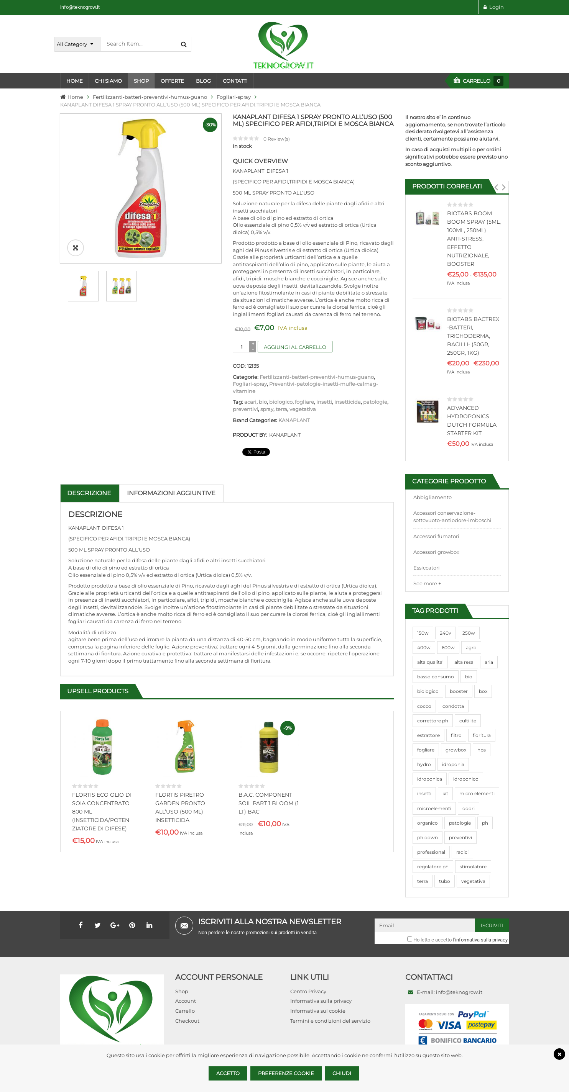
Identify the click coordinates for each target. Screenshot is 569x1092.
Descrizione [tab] (89, 493)
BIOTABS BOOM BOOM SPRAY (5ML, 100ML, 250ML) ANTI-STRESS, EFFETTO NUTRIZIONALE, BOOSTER (474, 238)
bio (263, 402)
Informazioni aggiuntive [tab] (171, 493)
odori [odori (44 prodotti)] (468, 808)
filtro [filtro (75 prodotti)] (456, 735)
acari (250, 402)
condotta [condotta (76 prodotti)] (453, 706)
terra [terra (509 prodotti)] (422, 881)
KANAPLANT (294, 420)
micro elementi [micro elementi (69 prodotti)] (477, 793)
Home (75, 97)
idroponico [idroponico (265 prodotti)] (466, 779)
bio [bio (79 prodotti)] (468, 676)
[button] (496, 187)
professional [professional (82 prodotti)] (431, 852)
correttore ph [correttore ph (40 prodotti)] (432, 721)
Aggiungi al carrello (295, 347)
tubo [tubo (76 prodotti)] (444, 881)
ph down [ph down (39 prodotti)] (427, 837)
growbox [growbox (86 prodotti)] (456, 750)
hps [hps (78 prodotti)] (481, 750)
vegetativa (302, 409)
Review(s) (276, 139)
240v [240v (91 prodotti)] (445, 633)
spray (266, 409)
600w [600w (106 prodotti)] (448, 647)
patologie (375, 402)
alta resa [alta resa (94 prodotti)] (464, 662)
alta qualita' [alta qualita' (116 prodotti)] (430, 662)
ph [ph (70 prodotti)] (485, 823)
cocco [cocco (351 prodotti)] (424, 706)
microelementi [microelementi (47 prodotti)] (434, 808)
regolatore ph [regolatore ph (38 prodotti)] (433, 866)
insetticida (347, 402)
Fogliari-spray (234, 97)
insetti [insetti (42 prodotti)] (424, 793)
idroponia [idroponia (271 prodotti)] (453, 764)
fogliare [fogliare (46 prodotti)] (425, 750)
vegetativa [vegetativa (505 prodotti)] (473, 881)
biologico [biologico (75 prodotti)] (428, 691)
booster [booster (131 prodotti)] (459, 691)
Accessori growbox (436, 552)
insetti (324, 402)
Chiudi (341, 1073)
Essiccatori (426, 568)
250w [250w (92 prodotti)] (468, 633)
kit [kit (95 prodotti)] (445, 793)
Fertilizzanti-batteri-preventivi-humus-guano (150, 97)
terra (281, 409)
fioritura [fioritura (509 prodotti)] (482, 735)
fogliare (304, 402)
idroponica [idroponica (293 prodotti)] (429, 779)
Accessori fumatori (436, 536)
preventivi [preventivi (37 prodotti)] (460, 837)
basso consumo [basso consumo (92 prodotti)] (435, 676)
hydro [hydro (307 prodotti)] (424, 764)
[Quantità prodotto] (242, 346)
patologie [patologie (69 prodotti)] (460, 823)
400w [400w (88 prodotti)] (424, 647)
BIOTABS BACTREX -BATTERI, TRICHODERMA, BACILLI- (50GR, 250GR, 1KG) (473, 336)
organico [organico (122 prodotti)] (427, 823)
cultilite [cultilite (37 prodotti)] (467, 721)
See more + (427, 583)
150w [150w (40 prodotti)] (423, 633)
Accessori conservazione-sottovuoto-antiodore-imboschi (452, 516)
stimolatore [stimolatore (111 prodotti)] (473, 866)
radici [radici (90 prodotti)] (462, 852)
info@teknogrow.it (80, 7)
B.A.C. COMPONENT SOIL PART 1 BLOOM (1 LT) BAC (268, 803)
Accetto (228, 1073)
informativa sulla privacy (481, 940)
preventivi (245, 409)
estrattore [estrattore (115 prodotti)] (428, 735)
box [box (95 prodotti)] (483, 691)
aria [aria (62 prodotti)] (489, 662)
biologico (281, 402)
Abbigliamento (432, 497)
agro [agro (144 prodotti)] (471, 647)
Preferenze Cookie (286, 1073)
